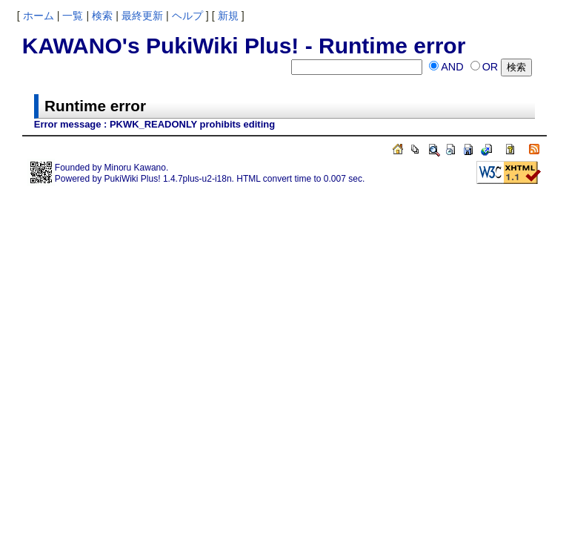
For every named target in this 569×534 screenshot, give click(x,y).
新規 (228, 16)
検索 (102, 16)
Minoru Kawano (135, 167)
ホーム (38, 16)
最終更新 (142, 16)
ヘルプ (187, 16)
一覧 (72, 16)
